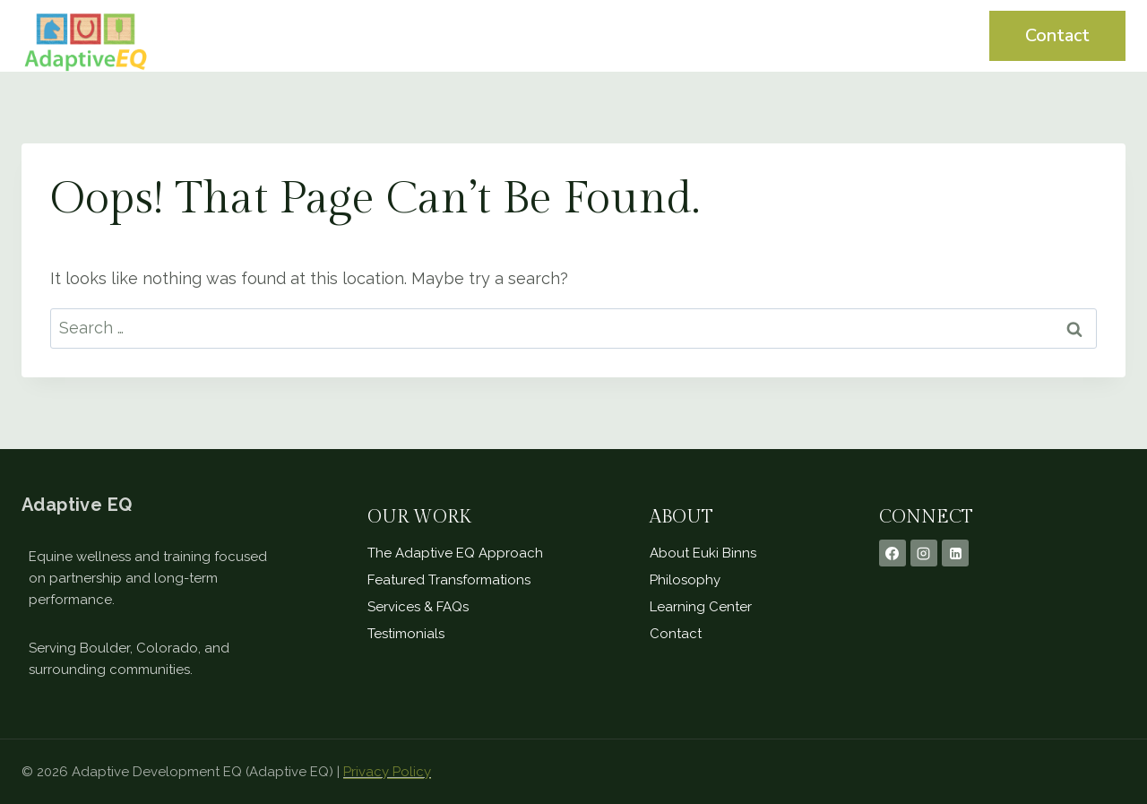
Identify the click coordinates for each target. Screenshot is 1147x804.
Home (525, 35)
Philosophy (685, 580)
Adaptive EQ (77, 504)
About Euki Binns (703, 553)
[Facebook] (892, 553)
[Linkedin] (955, 553)
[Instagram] (923, 553)
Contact (1057, 35)
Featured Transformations (448, 580)
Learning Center (874, 35)
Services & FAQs (418, 607)
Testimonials (729, 35)
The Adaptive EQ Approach (455, 553)
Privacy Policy (387, 772)
